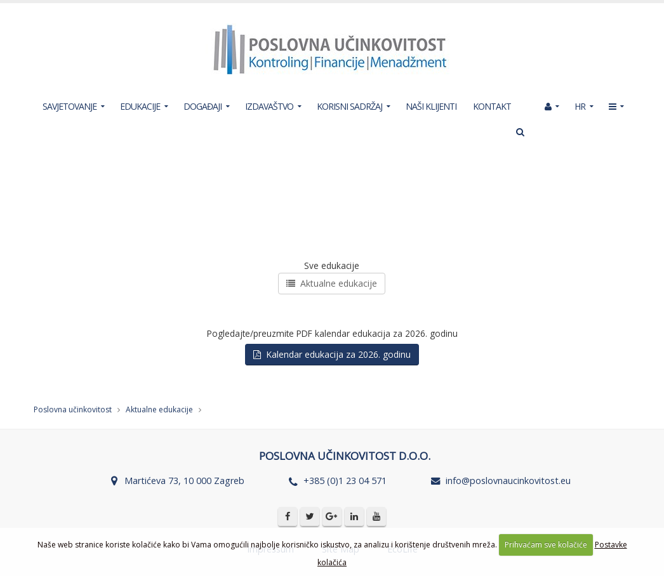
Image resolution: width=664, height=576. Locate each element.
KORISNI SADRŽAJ (349, 106)
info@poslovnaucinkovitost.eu (508, 481)
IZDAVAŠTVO (269, 106)
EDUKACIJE (140, 106)
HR (579, 106)
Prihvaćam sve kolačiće (546, 544)
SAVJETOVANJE (69, 106)
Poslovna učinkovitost (73, 409)
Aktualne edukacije (331, 283)
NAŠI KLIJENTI (431, 106)
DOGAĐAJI (202, 106)
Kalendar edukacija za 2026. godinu (332, 354)
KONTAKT (492, 106)
